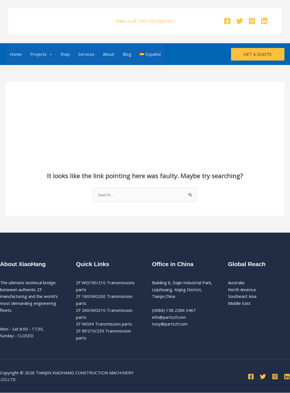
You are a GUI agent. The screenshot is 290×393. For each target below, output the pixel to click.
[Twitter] (239, 21)
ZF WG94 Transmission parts (104, 324)
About (108, 54)
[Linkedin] (264, 21)
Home (16, 54)
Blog (127, 54)
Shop (65, 54)
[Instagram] (251, 21)
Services (86, 54)
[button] (49, 54)
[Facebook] (227, 21)
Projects (41, 54)
